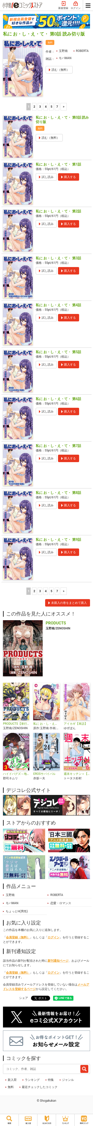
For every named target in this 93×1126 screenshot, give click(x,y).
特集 (51, 1080)
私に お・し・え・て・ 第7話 (58, 446)
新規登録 (63, 5)
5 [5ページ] (51, 106)
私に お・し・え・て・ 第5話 (58, 352)
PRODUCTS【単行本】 (16, 723)
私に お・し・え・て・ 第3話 (58, 258)
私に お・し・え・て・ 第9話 (58, 540)
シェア (23, 998)
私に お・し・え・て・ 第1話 (58, 164)
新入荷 (12, 1080)
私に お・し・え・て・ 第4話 (58, 305)
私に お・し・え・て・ (46, 723)
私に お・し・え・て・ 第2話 (58, 211)
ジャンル (68, 1080)
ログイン (76, 5)
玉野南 (63, 51)
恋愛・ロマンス (60, 903)
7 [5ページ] (57, 106)
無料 (11, 1087)
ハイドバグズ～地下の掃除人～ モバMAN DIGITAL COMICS (16, 774)
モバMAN (65, 58)
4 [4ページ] (46, 106)
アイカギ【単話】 (76, 723)
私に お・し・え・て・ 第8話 (58, 493)
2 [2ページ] (34, 106)
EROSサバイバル (44, 774)
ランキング (32, 1080)
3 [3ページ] (40, 106)
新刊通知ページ (58, 960)
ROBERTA (82, 51)
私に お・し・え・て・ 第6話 (58, 399)
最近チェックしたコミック (40, 1087)
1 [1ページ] (29, 106)
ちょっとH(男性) (17, 911)
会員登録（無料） (18, 937)
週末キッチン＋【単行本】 (77, 774)
